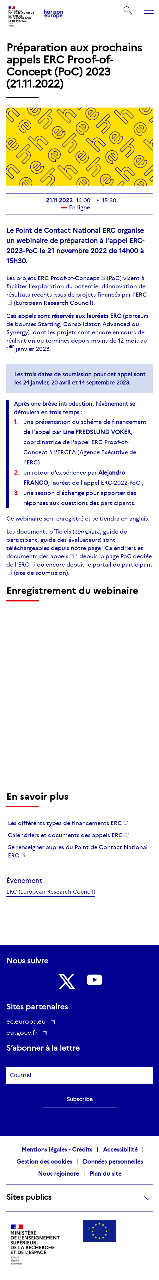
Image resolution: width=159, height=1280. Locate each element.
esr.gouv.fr (24, 1033)
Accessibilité (120, 1149)
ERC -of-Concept (68, 278)
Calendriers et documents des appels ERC (65, 835)
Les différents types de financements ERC (65, 823)
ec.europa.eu (28, 1021)
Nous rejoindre (58, 1173)
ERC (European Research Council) (50, 892)
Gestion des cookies (44, 1161)
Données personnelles (113, 1161)
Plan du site (105, 1173)
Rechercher (128, 10)
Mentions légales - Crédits (56, 1149)
